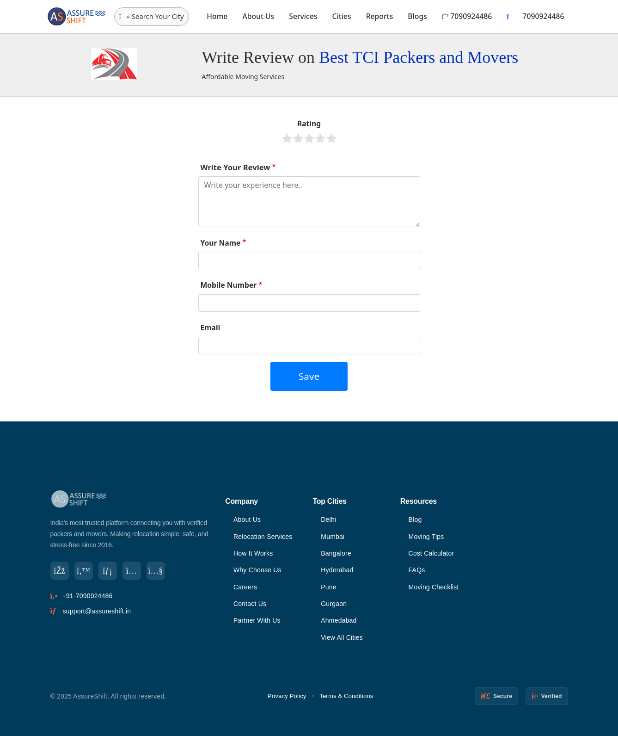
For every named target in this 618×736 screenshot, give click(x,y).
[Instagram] (131, 571)
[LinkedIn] (107, 571)
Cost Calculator (431, 553)
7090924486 (467, 16)
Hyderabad (337, 570)
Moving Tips (426, 536)
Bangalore (336, 553)
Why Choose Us (257, 570)
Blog (415, 519)
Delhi (328, 519)
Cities (341, 16)
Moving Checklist (434, 587)
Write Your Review (235, 167)
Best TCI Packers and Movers (418, 57)
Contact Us (249, 603)
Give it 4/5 (320, 138)
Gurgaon (334, 603)
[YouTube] (156, 571)
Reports (379, 16)
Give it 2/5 (298, 138)
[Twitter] (83, 571)
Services (303, 16)
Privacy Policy (287, 696)
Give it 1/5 (287, 138)
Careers (245, 587)
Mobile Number (229, 285)
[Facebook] (59, 571)
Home (217, 16)
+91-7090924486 (87, 596)
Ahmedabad (338, 620)
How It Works (253, 553)
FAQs (417, 570)
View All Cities (342, 637)
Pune (329, 587)
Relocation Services (263, 536)
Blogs (417, 16)
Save (309, 376)
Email (210, 327)
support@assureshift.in (97, 611)
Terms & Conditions (346, 696)
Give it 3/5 (309, 138)
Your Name (221, 243)
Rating (309, 123)
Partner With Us (257, 620)
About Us (258, 16)
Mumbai (332, 536)
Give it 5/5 (331, 138)
